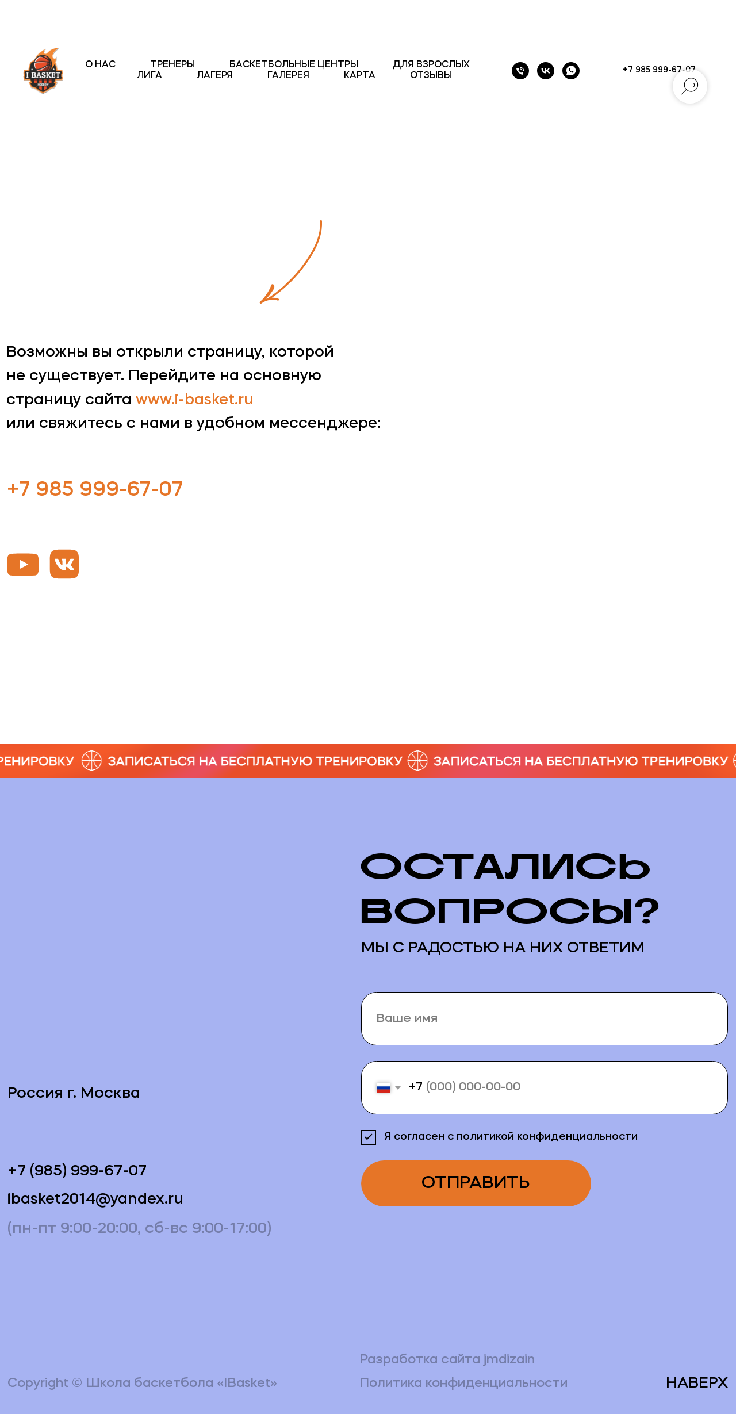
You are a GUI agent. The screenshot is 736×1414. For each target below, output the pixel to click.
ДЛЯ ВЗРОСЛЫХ (431, 65)
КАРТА (359, 76)
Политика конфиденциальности (463, 1383)
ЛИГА (149, 76)
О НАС (100, 65)
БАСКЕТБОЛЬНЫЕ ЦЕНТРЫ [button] (293, 65)
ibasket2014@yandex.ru (95, 1200)
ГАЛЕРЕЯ (288, 76)
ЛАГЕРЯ (215, 76)
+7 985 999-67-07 (95, 490)
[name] (545, 1018)
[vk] (545, 70)
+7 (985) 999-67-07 (77, 1171)
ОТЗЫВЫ (431, 76)
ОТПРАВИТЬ (475, 1184)
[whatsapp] (571, 70)
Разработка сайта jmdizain (447, 1360)
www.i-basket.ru (195, 400)
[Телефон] (520, 70)
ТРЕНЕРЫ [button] (172, 65)
